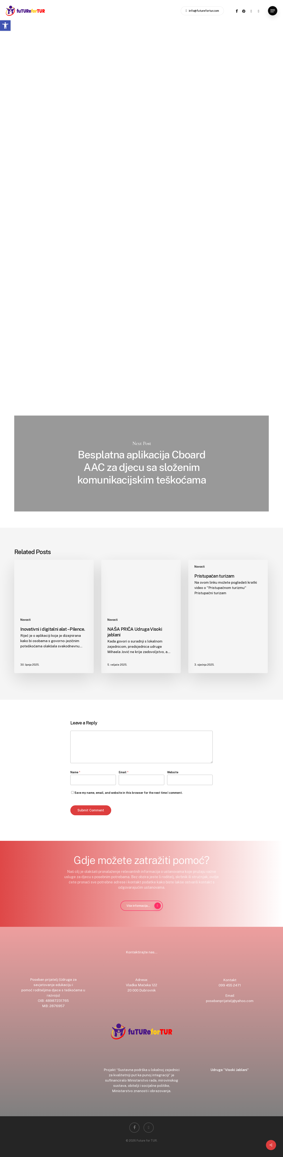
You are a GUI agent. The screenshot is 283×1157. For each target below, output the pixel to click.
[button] (5, 25)
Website (172, 772)
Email (123, 772)
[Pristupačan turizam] (228, 616)
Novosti (78, 41)
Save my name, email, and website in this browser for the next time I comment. (128, 792)
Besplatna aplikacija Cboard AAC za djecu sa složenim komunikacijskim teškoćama (141, 463)
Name (75, 772)
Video (97, 41)
